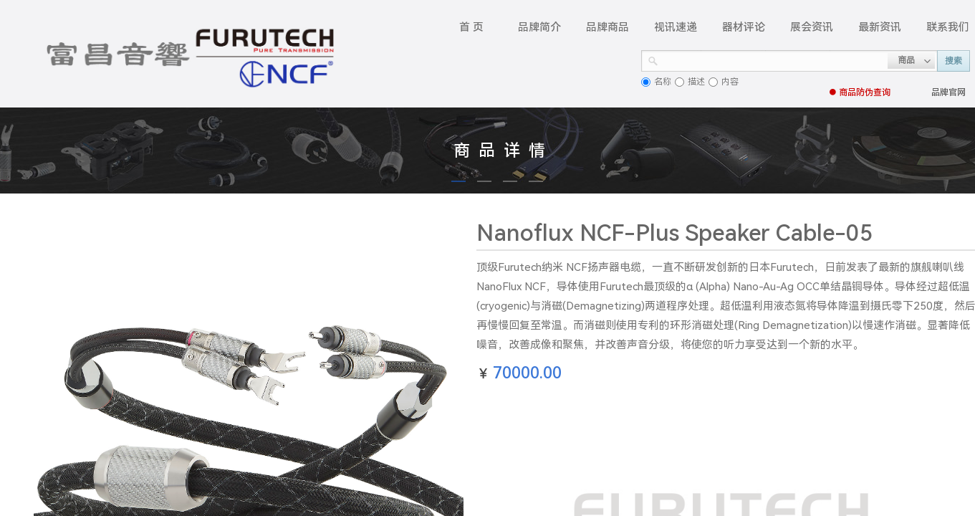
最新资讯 (879, 27)
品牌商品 (607, 27)
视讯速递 (675, 27)
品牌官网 (948, 92)
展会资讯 (811, 27)
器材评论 (743, 27)
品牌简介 (539, 27)
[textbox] (773, 59)
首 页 (471, 27)
